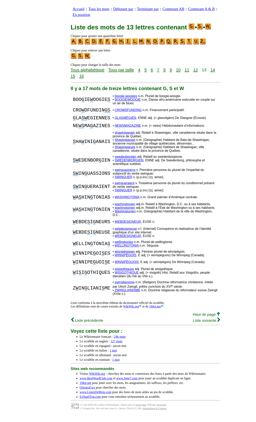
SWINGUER (123, 180)
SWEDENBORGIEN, (129, 164)
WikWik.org (131, 313)
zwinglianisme (125, 289)
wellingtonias (124, 248)
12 (195, 69)
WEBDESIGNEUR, (128, 227)
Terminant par (148, 9)
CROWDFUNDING (128, 110)
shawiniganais (125, 136)
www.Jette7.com (127, 385)
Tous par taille (121, 69)
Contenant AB (173, 9)
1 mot (113, 357)
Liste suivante (206, 328)
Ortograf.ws (87, 394)
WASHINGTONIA (127, 201)
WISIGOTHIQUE (127, 279)
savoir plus (141, 412)
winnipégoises (125, 257)
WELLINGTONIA (127, 251)
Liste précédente (87, 328)
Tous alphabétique (87, 69)
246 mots (120, 344)
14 (212, 69)
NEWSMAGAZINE (128, 128)
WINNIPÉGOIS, (126, 261)
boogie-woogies (126, 96)
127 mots (116, 348)
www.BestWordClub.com (96, 385)
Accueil (79, 9)
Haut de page (206, 322)
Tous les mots (98, 9)
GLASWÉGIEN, (126, 119)
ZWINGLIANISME (127, 297)
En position (81, 15)
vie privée (161, 412)
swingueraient (124, 186)
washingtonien (125, 209)
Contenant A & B (201, 9)
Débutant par (123, 9)
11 (187, 69)
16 (81, 76)
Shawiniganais (125, 143)
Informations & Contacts (154, 415)
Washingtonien (125, 216)
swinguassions (125, 173)
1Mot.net (155, 313)
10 (178, 69)
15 (73, 76)
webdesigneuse (126, 234)
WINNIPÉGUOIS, (127, 268)
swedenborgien (125, 160)
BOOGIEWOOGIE (128, 99)
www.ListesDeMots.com (95, 399)
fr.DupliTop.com (90, 404)
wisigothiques (124, 276)
